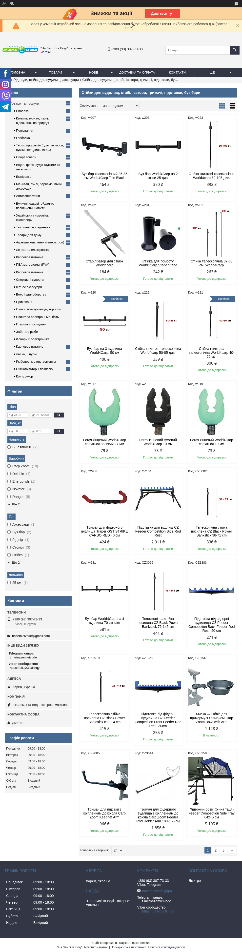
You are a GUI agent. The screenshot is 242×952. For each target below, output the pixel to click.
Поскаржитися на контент (128, 947)
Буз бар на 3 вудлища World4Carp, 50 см (104, 351)
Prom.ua (144, 943)
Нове (93, 72)
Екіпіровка (23, 176)
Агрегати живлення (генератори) (40, 242)
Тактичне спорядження (33, 227)
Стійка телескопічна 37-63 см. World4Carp (211, 263)
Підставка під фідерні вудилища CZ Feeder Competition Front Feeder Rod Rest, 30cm (158, 720)
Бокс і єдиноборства (31, 294)
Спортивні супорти (30, 279)
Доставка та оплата (137, 72)
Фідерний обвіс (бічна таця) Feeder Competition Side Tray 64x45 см (212, 813)
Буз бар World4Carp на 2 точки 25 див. (158, 176)
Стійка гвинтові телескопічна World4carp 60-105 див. (212, 176)
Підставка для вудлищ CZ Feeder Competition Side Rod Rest (158, 531)
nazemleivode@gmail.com (31, 636)
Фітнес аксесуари (29, 287)
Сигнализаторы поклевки (35, 369)
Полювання (24, 130)
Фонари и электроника (33, 339)
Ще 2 (16, 504)
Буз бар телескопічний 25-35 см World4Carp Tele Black (104, 176)
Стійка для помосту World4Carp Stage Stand (158, 263)
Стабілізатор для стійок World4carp (104, 263)
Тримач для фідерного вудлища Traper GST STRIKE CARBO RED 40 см (104, 531)
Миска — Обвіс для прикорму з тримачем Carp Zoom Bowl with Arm (211, 718)
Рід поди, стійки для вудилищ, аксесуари (46, 80)
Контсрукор (24, 376)
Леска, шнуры (26, 354)
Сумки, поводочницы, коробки (38, 309)
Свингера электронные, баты (37, 317)
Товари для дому (28, 235)
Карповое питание (29, 257)
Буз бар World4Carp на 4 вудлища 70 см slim (104, 621)
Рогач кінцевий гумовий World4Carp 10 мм (158, 442)
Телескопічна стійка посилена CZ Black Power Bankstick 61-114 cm (104, 718)
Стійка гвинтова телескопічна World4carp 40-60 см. (211, 352)
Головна (17, 72)
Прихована (24, 302)
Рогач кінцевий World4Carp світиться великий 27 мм (104, 442)
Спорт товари (26, 157)
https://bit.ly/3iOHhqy (25, 668)
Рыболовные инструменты (36, 361)
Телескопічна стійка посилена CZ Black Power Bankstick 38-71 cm (211, 531)
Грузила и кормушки (31, 324)
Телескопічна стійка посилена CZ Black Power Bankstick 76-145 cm (158, 623)
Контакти (177, 72)
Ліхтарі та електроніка (32, 250)
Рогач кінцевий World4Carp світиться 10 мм (211, 442)
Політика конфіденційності (166, 947)
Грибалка (23, 138)
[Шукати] (235, 50)
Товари (55, 72)
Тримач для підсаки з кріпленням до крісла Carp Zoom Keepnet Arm (104, 813)
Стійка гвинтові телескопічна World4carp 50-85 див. (158, 351)
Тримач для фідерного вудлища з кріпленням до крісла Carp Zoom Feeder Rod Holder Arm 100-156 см (158, 815)
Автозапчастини (28, 196)
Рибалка (22, 111)
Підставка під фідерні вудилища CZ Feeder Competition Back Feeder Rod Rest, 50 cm (211, 625)
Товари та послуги (24, 103)
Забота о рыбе (27, 332)
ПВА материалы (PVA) (32, 264)
